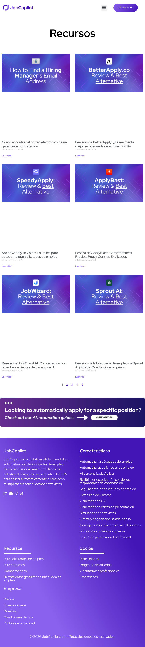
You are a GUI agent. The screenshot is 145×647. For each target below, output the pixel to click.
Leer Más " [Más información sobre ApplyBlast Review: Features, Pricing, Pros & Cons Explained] (80, 266)
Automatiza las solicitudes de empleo (107, 467)
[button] (104, 8)
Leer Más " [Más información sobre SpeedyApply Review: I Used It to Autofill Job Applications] (7, 266)
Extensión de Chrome (95, 495)
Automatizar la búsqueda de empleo (106, 461)
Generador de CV (93, 501)
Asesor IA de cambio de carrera (102, 531)
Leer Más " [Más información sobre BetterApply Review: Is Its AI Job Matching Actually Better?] (80, 155)
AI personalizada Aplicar (97, 473)
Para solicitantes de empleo (24, 559)
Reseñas (10, 611)
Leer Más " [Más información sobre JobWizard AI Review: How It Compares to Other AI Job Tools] (7, 376)
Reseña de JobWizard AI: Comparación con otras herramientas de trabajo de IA (34, 365)
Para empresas (14, 565)
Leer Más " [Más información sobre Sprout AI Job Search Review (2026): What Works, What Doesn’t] (80, 376)
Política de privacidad (19, 623)
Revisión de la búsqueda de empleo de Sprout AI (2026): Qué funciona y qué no (109, 365)
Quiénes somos (15, 605)
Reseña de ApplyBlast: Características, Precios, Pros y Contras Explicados (104, 255)
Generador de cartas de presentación (107, 507)
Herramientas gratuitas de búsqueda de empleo (32, 578)
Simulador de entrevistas (98, 513)
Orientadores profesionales (99, 571)
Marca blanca (89, 559)
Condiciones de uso (18, 617)
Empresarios (89, 577)
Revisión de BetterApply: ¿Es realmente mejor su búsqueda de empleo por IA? (104, 144)
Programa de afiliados (95, 565)
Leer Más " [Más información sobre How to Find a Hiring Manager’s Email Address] (7, 155)
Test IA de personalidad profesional (105, 537)
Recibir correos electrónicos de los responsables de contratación (105, 481)
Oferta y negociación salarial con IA (105, 519)
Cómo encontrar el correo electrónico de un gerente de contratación (34, 144)
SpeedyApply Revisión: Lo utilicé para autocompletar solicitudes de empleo (30, 255)
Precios (9, 599)
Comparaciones (15, 571)
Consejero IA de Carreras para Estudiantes (110, 525)
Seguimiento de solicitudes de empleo (108, 489)
